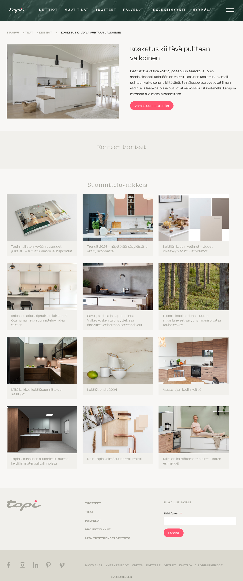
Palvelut (133, 9)
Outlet (172, 561)
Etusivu (13, 32)
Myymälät (204, 9)
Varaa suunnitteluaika (152, 105)
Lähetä (173, 528)
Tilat (29, 32)
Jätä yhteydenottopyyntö (107, 534)
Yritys (138, 561)
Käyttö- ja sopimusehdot (204, 561)
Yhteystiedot (117, 561)
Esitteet (155, 561)
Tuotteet (105, 9)
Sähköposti (173, 509)
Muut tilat (77, 9)
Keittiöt (48, 9)
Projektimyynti (168, 9)
